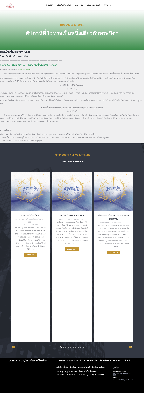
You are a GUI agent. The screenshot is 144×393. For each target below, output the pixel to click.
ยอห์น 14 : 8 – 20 (24, 69)
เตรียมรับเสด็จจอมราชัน (72, 215)
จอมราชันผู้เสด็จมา (30, 215)
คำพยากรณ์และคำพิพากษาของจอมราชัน (113, 217)
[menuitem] (49, 5)
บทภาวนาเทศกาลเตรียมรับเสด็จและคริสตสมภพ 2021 (30, 220)
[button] (60, 347)
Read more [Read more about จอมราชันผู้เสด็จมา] (30, 255)
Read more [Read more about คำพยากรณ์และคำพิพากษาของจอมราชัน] (113, 252)
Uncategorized (64, 219)
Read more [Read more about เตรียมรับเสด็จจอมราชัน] (72, 249)
